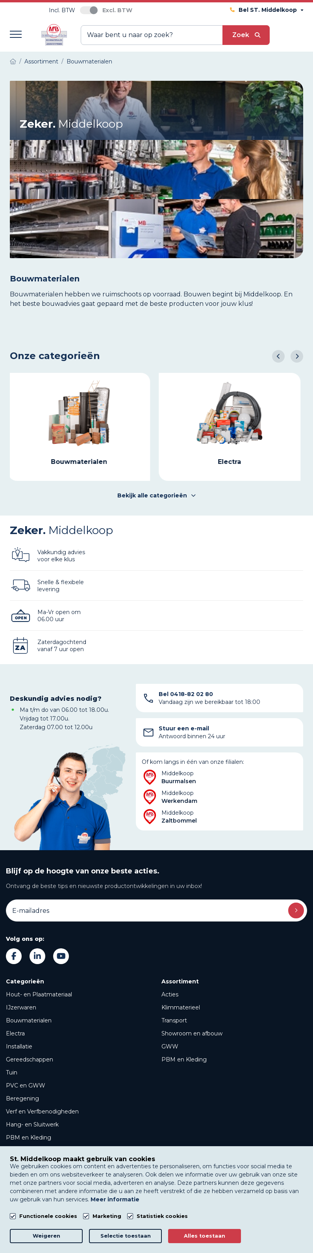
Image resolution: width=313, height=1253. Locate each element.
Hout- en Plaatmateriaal (39, 994)
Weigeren (46, 1236)
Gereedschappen (29, 1059)
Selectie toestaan (125, 1236)
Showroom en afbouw (191, 1033)
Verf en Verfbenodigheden (42, 1111)
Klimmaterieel (180, 1007)
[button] (278, 356)
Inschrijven (296, 910)
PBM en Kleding (28, 1137)
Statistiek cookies (162, 1216)
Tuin (11, 1072)
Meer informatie (115, 1199)
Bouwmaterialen (29, 1020)
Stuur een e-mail (184, 728)
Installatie (19, 1046)
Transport (174, 1020)
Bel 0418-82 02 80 (186, 694)
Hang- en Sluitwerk (32, 1124)
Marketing (107, 1216)
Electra (15, 1033)
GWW (169, 1046)
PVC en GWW (25, 1085)
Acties (169, 994)
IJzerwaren (21, 1007)
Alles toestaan (204, 1236)
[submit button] (246, 35)
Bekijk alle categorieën (156, 495)
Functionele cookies (48, 1216)
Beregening (22, 1098)
